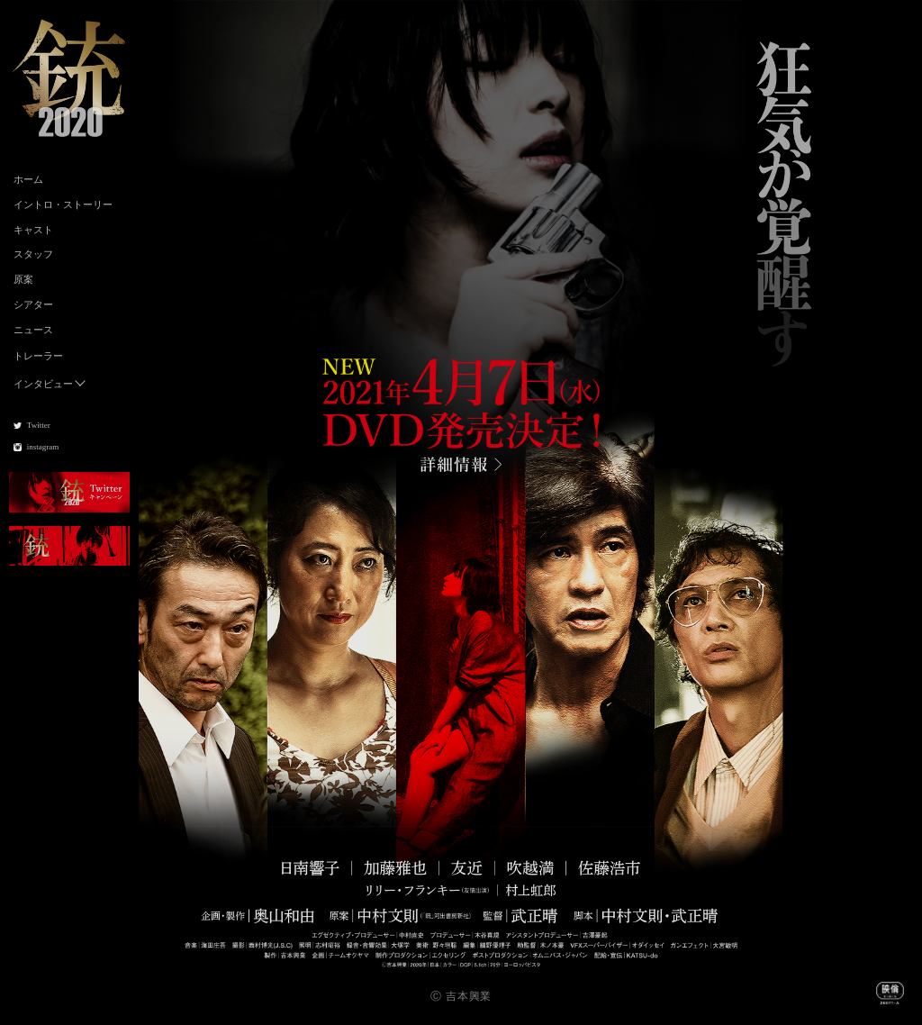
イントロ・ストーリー (63, 204)
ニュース (33, 329)
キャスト (33, 229)
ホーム (28, 179)
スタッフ (33, 254)
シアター (33, 304)
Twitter (38, 425)
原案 (23, 279)
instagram (43, 446)
